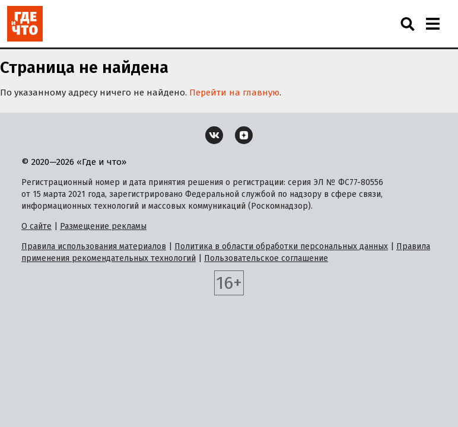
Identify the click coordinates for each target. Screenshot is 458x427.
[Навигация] (432, 23)
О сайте (36, 226)
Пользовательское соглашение (266, 258)
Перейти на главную (234, 92)
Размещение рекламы (103, 226)
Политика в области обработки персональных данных (281, 246)
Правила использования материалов (93, 246)
